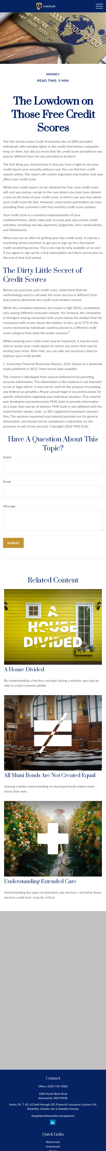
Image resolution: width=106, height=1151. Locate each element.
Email (7, 481)
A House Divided (24, 669)
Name (7, 457)
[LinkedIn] (52, 1122)
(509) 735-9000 (58, 1086)
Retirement (53, 1142)
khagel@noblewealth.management (53, 1115)
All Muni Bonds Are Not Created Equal (50, 775)
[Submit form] (13, 543)
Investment (53, 1146)
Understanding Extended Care (40, 881)
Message (9, 506)
